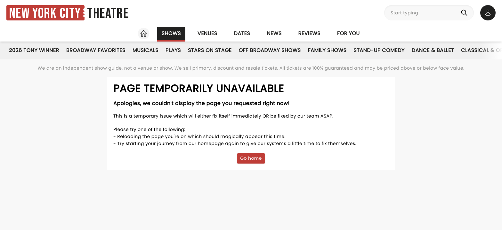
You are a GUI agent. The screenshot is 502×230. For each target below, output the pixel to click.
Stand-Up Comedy (378, 50)
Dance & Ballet (433, 50)
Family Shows (327, 50)
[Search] (465, 13)
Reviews (309, 33)
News (274, 33)
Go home (251, 158)
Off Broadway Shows (270, 50)
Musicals (145, 50)
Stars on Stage (210, 50)
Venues (207, 33)
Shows (171, 33)
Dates (242, 33)
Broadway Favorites (95, 50)
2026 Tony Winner (34, 50)
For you (348, 33)
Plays (173, 50)
